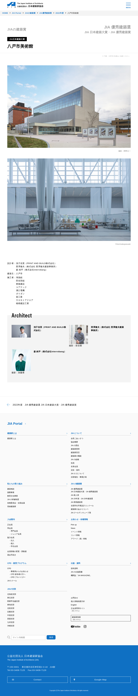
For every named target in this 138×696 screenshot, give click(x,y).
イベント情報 (76, 532)
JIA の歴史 (75, 445)
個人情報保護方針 (78, 601)
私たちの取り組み (14, 484)
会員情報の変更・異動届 (17, 551)
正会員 (10, 525)
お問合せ (74, 598)
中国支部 (10, 615)
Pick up (74, 525)
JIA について (76, 433)
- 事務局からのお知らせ (19, 571)
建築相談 (10, 489)
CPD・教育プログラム (16, 563)
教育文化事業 (12, 496)
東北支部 (10, 598)
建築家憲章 (75, 449)
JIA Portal (14, 423)
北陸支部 (10, 608)
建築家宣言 (75, 452)
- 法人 (12, 540)
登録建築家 (11, 506)
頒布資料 (74, 568)
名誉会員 (74, 466)
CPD (9, 568)
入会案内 (11, 519)
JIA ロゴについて (77, 474)
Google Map (100, 679)
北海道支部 (11, 594)
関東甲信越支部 (13, 601)
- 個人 (12, 543)
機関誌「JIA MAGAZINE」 (81, 575)
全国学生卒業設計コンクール (82, 506)
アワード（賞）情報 (79, 539)
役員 (72, 463)
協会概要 (74, 442)
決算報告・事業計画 (79, 477)
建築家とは (12, 433)
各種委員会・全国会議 (16, 503)
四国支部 (10, 619)
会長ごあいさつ (77, 438)
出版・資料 (75, 563)
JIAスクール (12, 581)
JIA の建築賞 (76, 484)
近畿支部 (10, 612)
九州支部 (10, 622)
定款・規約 (75, 470)
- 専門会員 (14, 531)
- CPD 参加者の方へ (17, 574)
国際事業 (10, 492)
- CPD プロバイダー (17, 577)
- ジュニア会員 (15, 534)
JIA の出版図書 (77, 572)
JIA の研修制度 (13, 499)
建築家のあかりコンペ (79, 509)
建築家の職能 (76, 456)
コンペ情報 (75, 535)
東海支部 (10, 605)
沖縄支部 (10, 626)
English (74, 605)
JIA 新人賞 (75, 495)
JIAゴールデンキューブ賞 (81, 513)
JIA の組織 (75, 459)
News (73, 528)
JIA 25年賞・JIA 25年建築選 (82, 499)
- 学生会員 (14, 546)
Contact (38, 679)
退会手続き (11, 555)
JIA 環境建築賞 (77, 502)
